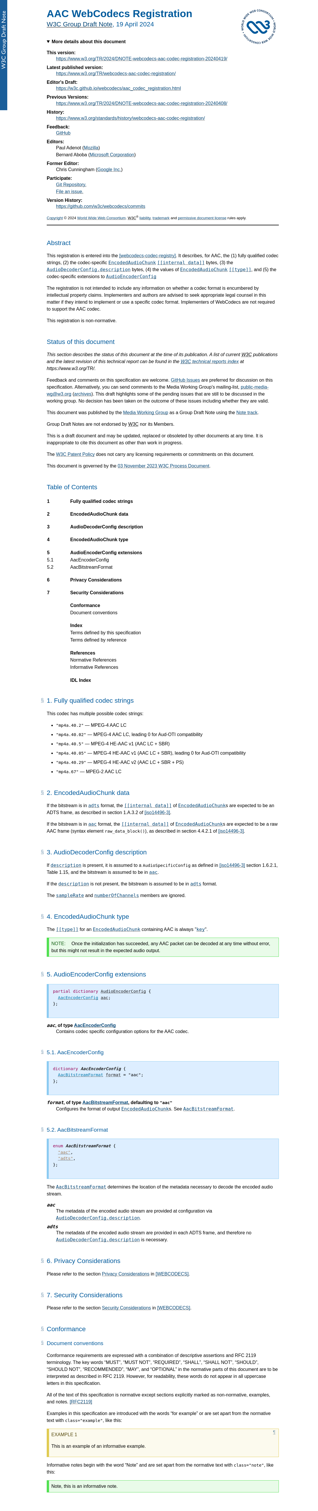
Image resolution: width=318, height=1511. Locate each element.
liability (145, 218)
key (200, 929)
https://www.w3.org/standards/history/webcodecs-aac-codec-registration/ (130, 118)
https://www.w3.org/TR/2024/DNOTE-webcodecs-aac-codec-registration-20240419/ (141, 58)
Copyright (55, 218)
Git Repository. (71, 184)
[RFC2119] (81, 1401)
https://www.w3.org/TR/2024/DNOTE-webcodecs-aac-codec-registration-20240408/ (141, 103)
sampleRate (70, 895)
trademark (161, 218)
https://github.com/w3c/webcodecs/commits (100, 206)
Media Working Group (145, 412)
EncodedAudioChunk (132, 262)
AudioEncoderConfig (131, 276)
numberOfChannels (116, 895)
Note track (246, 412)
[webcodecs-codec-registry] (147, 255)
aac (92, 824)
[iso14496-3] (157, 812)
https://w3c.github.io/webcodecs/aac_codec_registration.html (118, 88)
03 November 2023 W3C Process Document (163, 465)
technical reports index (210, 361)
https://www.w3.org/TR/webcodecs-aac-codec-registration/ (116, 73)
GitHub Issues (185, 380)
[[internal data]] (181, 262)
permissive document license (202, 218)
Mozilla (91, 147)
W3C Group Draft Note (79, 24)
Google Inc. (109, 169)
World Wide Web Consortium (101, 218)
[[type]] (240, 269)
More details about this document (89, 41)
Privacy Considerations (125, 1273)
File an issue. (69, 191)
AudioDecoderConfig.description (89, 269)
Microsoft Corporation (112, 154)
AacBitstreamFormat (105, 1102)
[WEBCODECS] (172, 1273)
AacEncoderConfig (95, 1025)
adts (94, 805)
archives (83, 394)
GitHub (63, 133)
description (65, 865)
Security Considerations (126, 1307)
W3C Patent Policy (75, 454)
